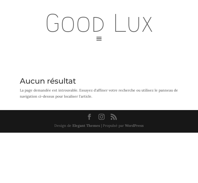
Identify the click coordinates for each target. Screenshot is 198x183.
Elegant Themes (86, 125)
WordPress (134, 125)
